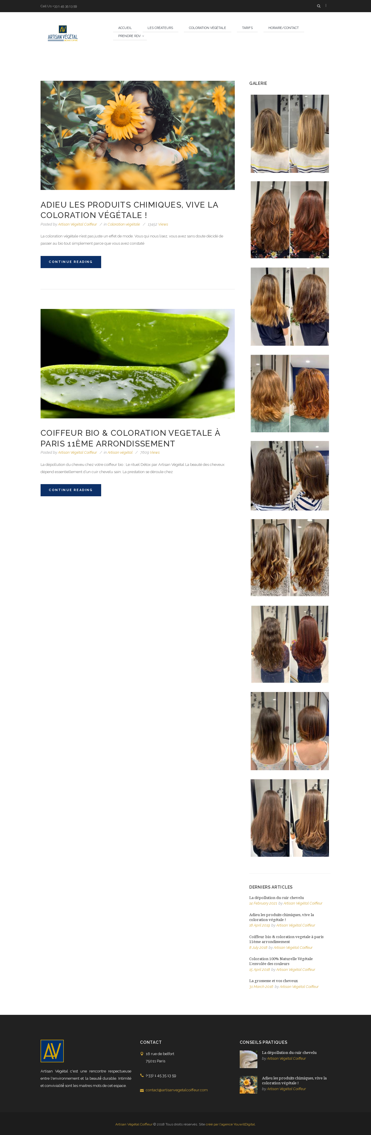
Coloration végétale (124, 224)
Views (158, 224)
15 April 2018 (259, 969)
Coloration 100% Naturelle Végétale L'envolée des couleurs (281, 961)
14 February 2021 (263, 903)
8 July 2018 (258, 947)
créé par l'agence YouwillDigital (230, 1124)
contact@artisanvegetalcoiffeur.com (177, 1090)
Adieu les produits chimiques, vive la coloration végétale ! (281, 917)
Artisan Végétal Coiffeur (77, 224)
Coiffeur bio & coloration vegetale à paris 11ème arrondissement (286, 939)
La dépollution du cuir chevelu (276, 898)
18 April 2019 (259, 925)
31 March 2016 (261, 986)
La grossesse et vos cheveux (273, 981)
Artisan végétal (120, 452)
